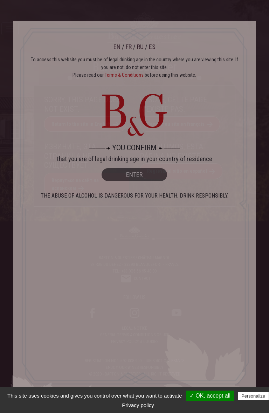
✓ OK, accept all (209, 396)
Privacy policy (138, 405)
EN (116, 46)
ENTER (134, 174)
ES (152, 46)
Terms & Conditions (124, 75)
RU (140, 46)
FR (129, 46)
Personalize (253, 396)
